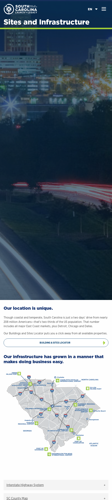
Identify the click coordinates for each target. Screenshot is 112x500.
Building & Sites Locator (55, 342)
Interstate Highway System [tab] (25, 485)
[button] (104, 9)
